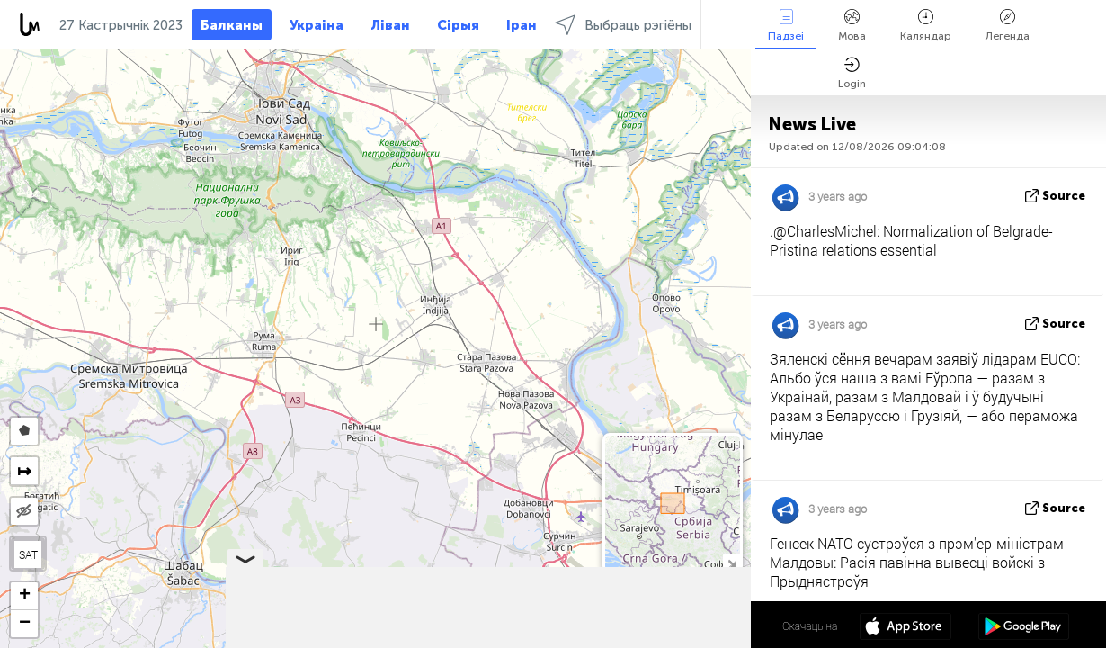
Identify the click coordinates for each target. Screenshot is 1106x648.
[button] (24, 596)
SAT (28, 554)
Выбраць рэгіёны (623, 24)
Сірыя (458, 25)
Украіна (316, 25)
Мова (852, 25)
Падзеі (786, 25)
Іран (521, 25)
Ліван (390, 25)
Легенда (1008, 25)
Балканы (232, 25)
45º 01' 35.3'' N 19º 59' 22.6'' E (680, 625)
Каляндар (925, 25)
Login (852, 73)
